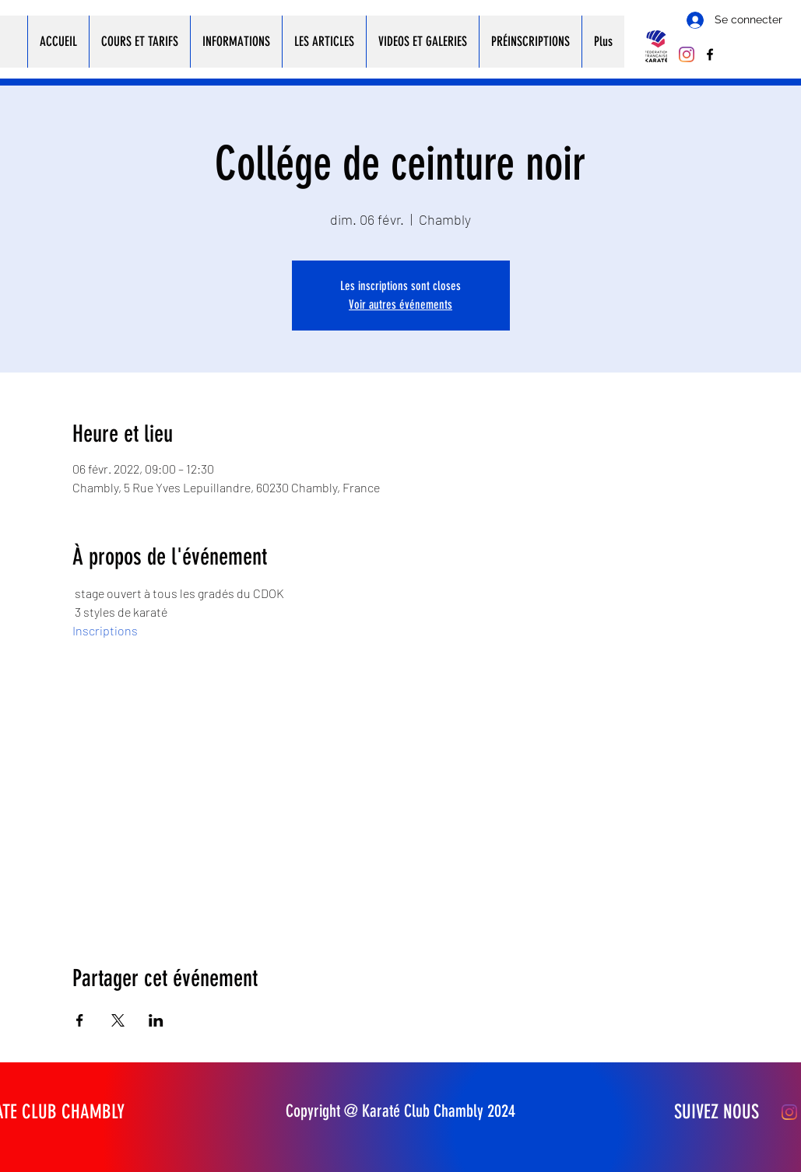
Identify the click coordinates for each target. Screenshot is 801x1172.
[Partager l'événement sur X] (118, 1020)
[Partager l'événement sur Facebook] (79, 1020)
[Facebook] (710, 54)
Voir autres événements (400, 304)
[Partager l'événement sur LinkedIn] (156, 1020)
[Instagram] (686, 54)
